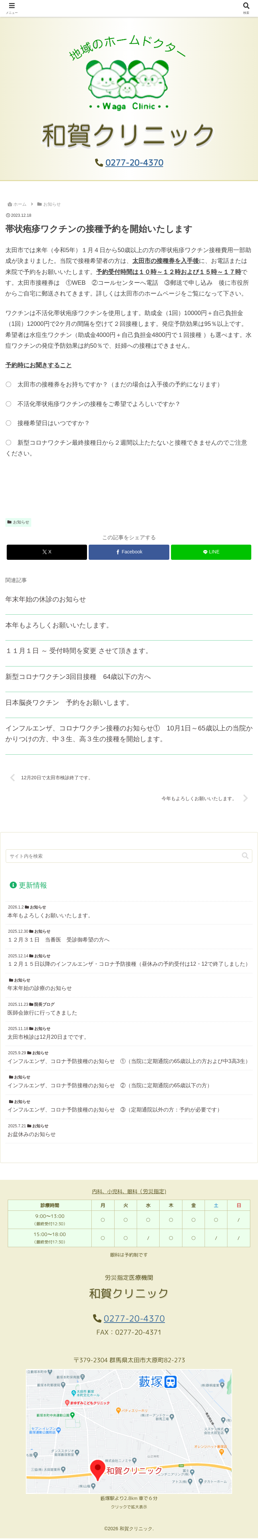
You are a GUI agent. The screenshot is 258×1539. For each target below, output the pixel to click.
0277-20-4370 (134, 162)
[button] (245, 856)
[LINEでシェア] (211, 552)
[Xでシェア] (47, 552)
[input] (129, 856)
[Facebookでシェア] (129, 552)
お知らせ (18, 522)
